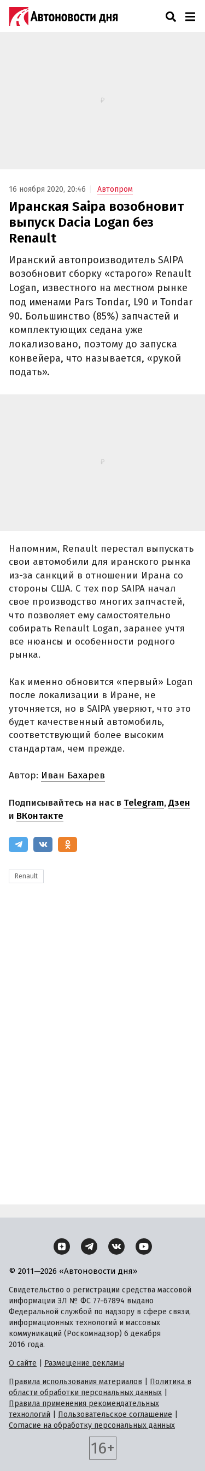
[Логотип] (63, 16)
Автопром (115, 189)
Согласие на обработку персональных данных (92, 1425)
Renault (26, 876)
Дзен (179, 802)
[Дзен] (62, 1246)
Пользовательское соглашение (115, 1414)
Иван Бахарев (73, 775)
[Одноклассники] (67, 844)
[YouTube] (144, 1246)
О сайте (23, 1363)
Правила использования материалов (75, 1381)
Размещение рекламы (84, 1363)
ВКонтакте (39, 816)
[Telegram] (18, 844)
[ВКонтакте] (42, 844)
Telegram (144, 802)
